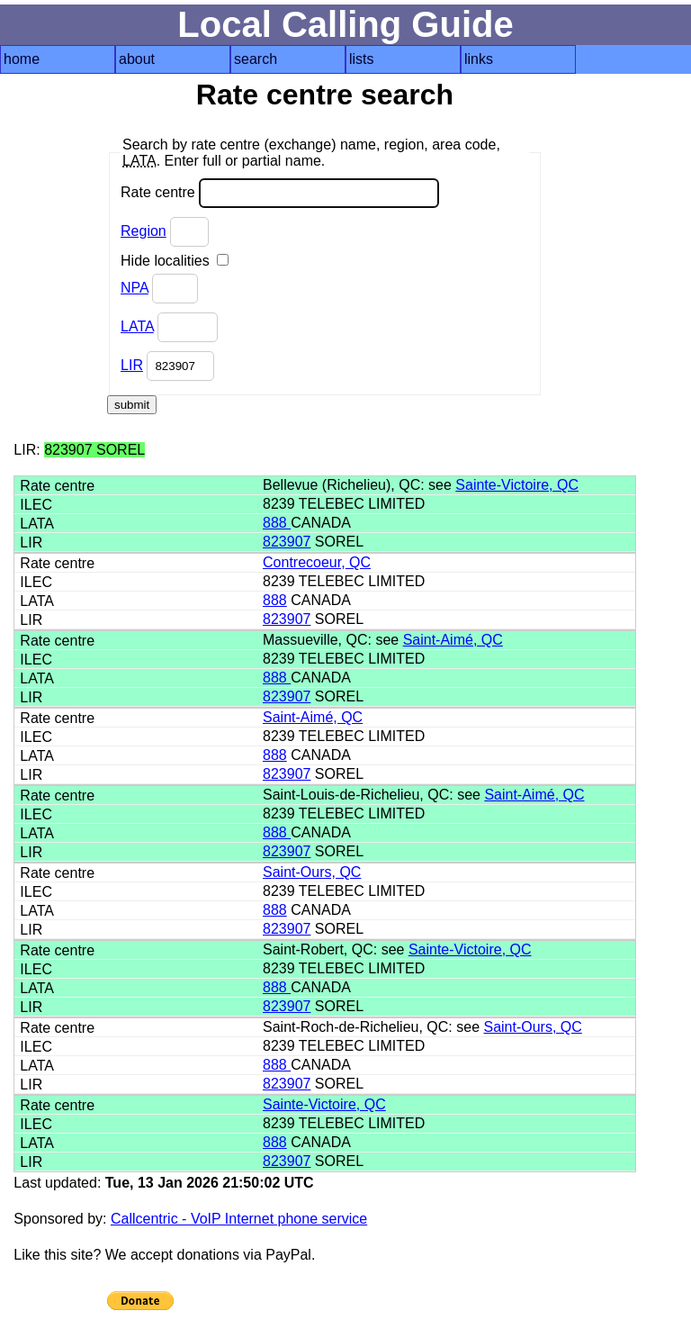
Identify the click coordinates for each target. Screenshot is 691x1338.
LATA (137, 326)
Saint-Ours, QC (312, 872)
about (137, 59)
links (478, 59)
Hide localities (175, 260)
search (255, 59)
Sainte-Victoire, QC (517, 485)
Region (143, 231)
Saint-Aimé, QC (453, 639)
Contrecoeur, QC (317, 562)
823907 (286, 541)
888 (277, 522)
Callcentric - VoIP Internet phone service (239, 1218)
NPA (134, 287)
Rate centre (280, 193)
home (22, 59)
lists (361, 59)
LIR (132, 365)
